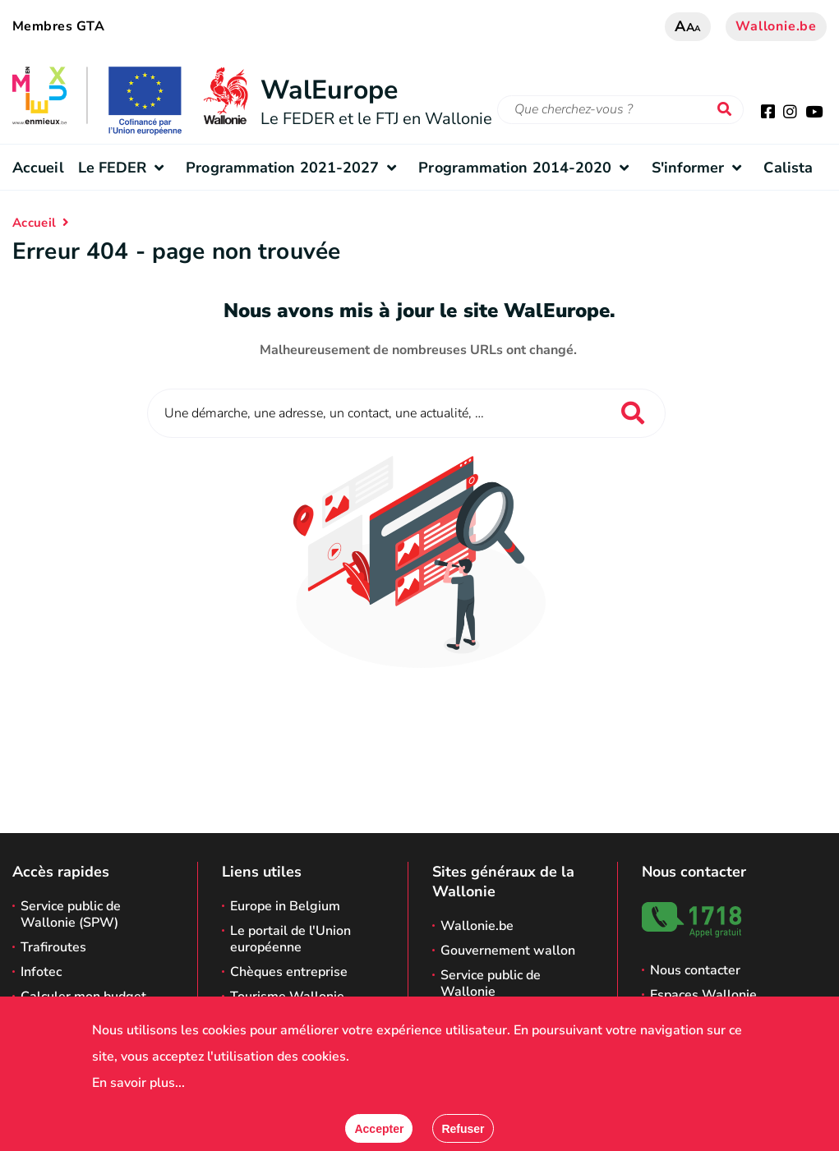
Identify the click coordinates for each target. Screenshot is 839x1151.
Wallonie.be (776, 26)
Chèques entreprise (289, 972)
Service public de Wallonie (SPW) (71, 914)
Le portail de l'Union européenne (290, 939)
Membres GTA (58, 26)
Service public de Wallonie (490, 983)
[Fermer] (462, 1128)
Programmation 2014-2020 (527, 167)
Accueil (38, 167)
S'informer (701, 167)
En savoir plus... (138, 1083)
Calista (788, 167)
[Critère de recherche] (620, 109)
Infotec (41, 972)
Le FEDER (125, 167)
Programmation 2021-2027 (295, 167)
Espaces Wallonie (703, 995)
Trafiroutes (53, 947)
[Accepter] (379, 1128)
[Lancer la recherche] (728, 110)
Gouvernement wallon (507, 950)
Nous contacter (695, 970)
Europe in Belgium (285, 906)
